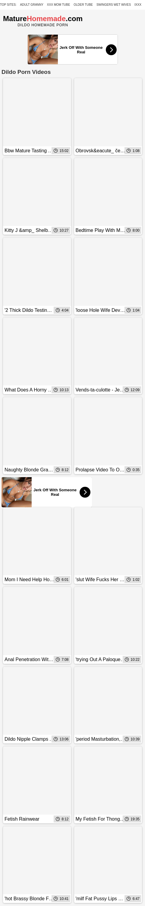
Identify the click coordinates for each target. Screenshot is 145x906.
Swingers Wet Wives (113, 4)
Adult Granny (31, 4)
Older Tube (83, 4)
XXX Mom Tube (58, 4)
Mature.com (43, 18)
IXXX (137, 4)
